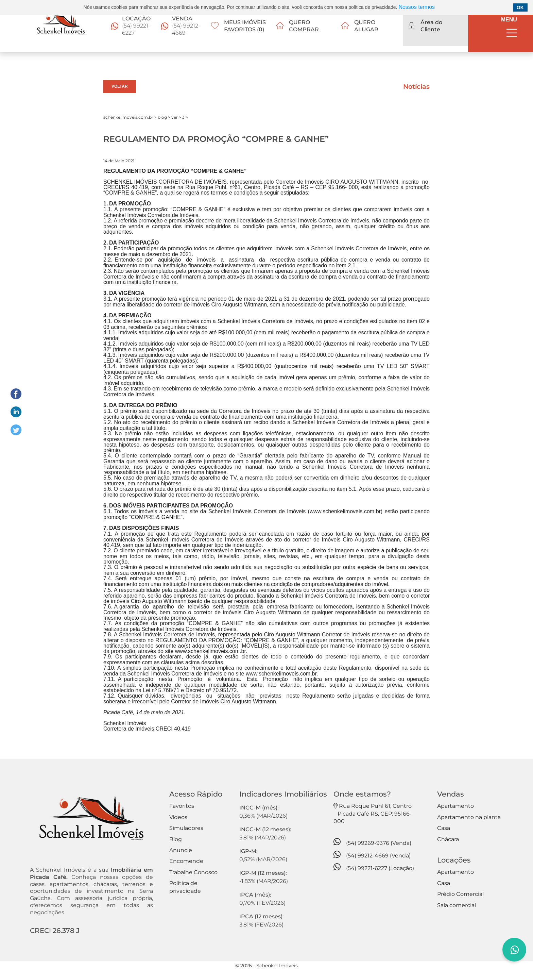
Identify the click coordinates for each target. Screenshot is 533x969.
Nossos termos (416, 7)
